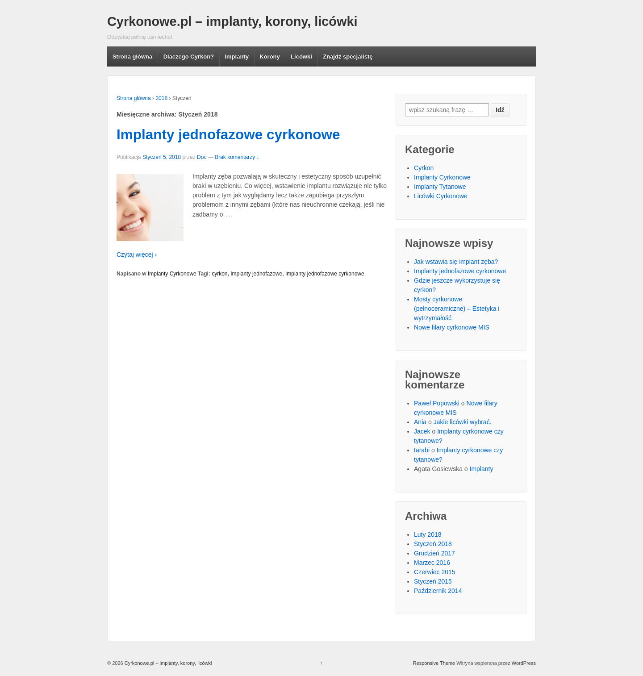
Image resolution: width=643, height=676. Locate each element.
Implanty (236, 56)
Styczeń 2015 (433, 581)
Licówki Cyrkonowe (441, 196)
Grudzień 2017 (434, 553)
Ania (420, 422)
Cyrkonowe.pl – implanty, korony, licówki (232, 21)
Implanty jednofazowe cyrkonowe (228, 134)
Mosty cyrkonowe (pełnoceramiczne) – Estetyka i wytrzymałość (456, 308)
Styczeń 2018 (433, 543)
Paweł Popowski (436, 403)
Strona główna (133, 56)
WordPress (524, 663)
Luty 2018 (428, 534)
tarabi (422, 450)
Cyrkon (424, 167)
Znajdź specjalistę (347, 56)
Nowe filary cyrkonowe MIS (451, 327)
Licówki (301, 56)
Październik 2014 (438, 590)
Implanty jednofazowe (256, 274)
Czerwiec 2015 (434, 572)
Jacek (422, 431)
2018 (161, 98)
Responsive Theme (434, 663)
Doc (201, 157)
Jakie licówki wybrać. (463, 422)
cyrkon (219, 274)
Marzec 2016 (432, 562)
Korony (269, 56)
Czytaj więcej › (137, 254)
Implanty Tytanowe (440, 186)
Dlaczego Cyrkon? (188, 56)
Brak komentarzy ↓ (237, 157)
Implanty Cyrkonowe (172, 274)
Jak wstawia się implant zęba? (456, 261)
